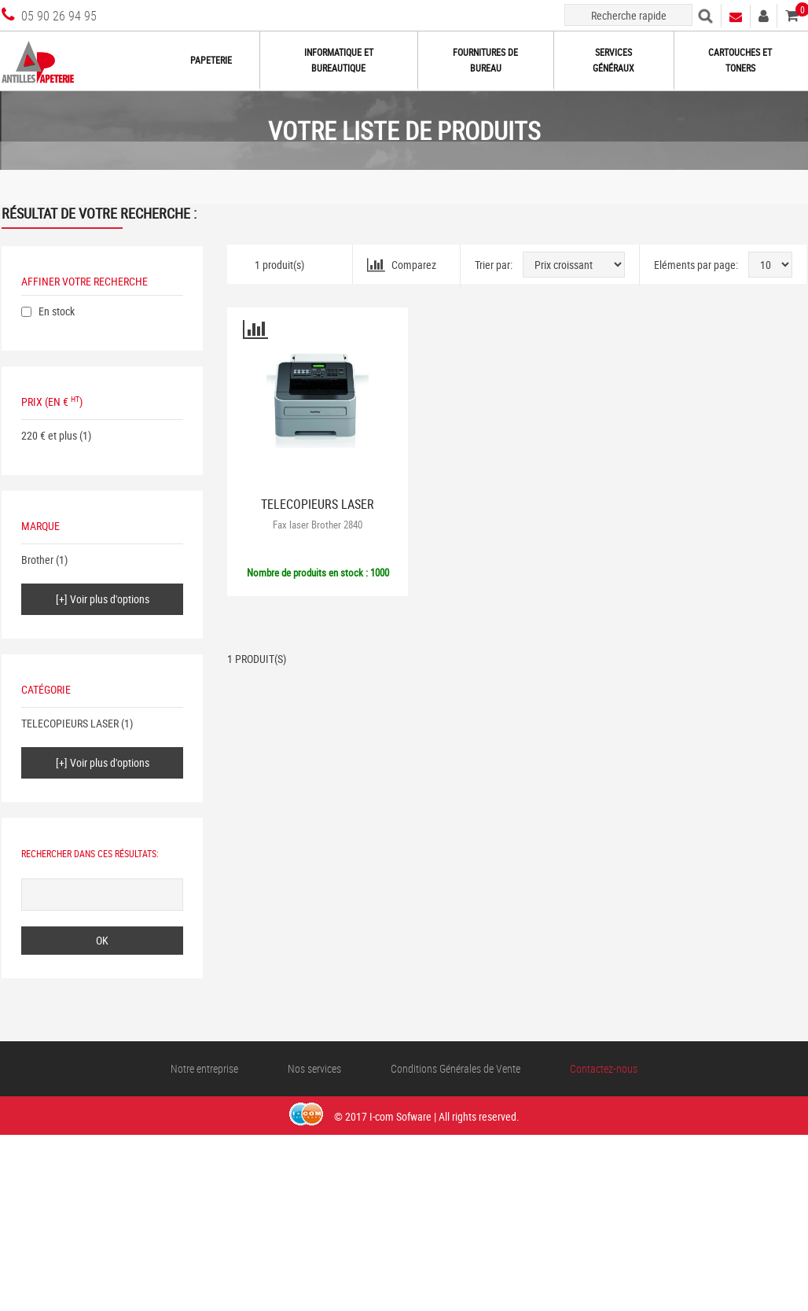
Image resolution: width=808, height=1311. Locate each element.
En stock (57, 311)
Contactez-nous (603, 1068)
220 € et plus (49, 435)
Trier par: (493, 264)
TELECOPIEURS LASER (70, 723)
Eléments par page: (696, 264)
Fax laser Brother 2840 (317, 524)
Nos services (314, 1068)
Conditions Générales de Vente (455, 1068)
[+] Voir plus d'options (102, 598)
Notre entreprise (204, 1068)
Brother (37, 559)
